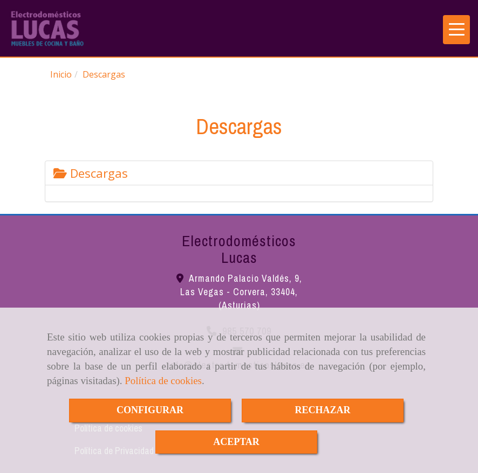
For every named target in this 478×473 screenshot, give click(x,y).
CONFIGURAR (150, 410)
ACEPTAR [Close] (236, 441)
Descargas (90, 173)
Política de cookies (163, 380)
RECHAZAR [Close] (322, 410)
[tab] (239, 173)
